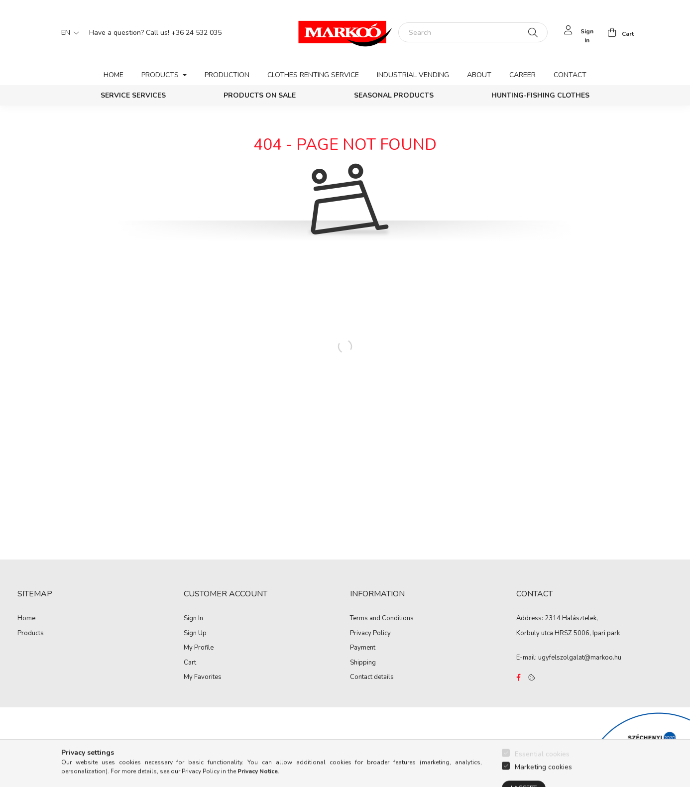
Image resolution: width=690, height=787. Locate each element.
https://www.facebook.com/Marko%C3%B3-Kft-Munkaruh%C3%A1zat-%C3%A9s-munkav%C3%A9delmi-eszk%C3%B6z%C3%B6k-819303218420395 (518, 677)
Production (227, 75)
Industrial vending (413, 75)
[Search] (473, 32)
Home (113, 75)
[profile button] (578, 32)
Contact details (372, 677)
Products (30, 634)
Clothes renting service (313, 75)
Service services (133, 95)
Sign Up (195, 634)
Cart (190, 663)
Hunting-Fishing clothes (540, 95)
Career (522, 75)
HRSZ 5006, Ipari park (587, 633)
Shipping (363, 663)
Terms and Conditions (382, 619)
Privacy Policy (370, 634)
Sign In (193, 619)
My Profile (199, 648)
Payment (362, 648)
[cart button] (618, 32)
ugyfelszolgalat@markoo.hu (579, 657)
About (479, 75)
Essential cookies (542, 773)
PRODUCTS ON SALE (260, 95)
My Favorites (203, 677)
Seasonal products (394, 95)
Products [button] (161, 75)
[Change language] (67, 32)
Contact (570, 75)
